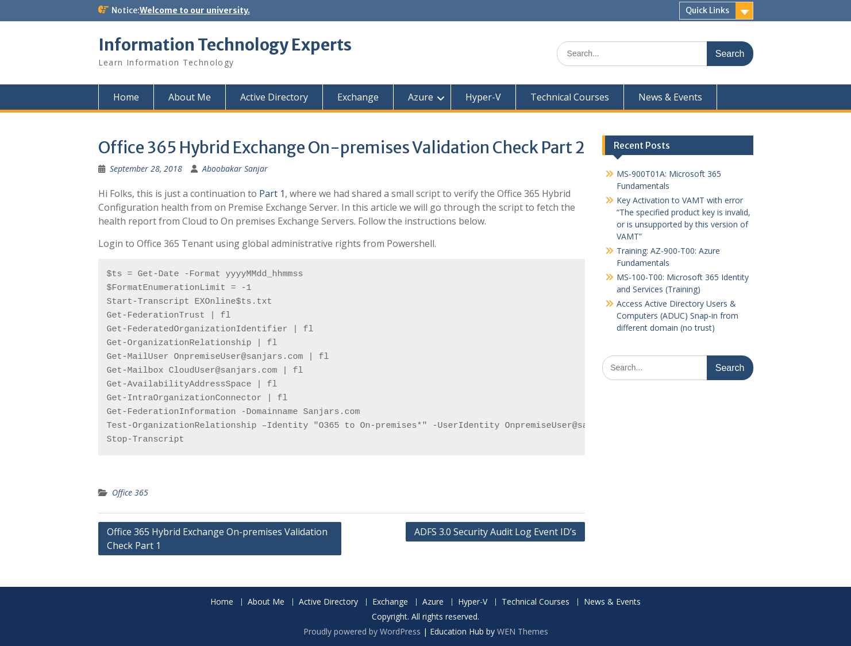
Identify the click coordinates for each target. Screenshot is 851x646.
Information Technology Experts (225, 44)
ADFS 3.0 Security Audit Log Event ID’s (495, 531)
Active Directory (274, 97)
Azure (420, 97)
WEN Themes (522, 631)
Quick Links (707, 10)
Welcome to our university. (195, 10)
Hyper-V (483, 97)
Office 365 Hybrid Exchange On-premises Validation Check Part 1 (217, 538)
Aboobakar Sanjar (235, 168)
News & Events (670, 97)
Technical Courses (569, 97)
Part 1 (272, 193)
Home (126, 97)
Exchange (358, 97)
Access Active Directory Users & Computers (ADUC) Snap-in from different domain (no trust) (677, 315)
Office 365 (130, 492)
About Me (189, 97)
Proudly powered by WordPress (362, 631)
